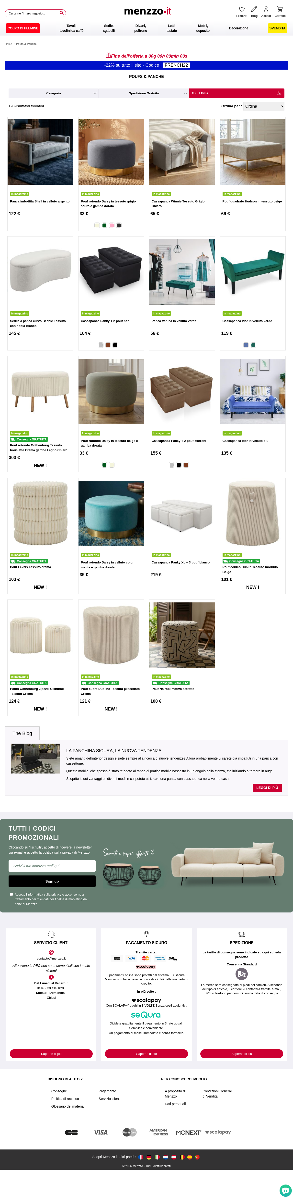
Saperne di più (51, 1054)
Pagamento (107, 1091)
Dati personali (175, 1104)
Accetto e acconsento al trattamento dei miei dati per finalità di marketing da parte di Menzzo (48, 899)
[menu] (146, 28)
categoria (53, 93)
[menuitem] (23, 28)
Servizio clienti (109, 1099)
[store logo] (149, 13)
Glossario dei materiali (68, 1106)
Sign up (52, 881)
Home (8, 43)
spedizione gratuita (144, 93)
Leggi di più (267, 788)
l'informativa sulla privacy (43, 894)
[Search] (61, 13)
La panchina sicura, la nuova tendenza (113, 750)
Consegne (59, 1091)
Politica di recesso (65, 1099)
